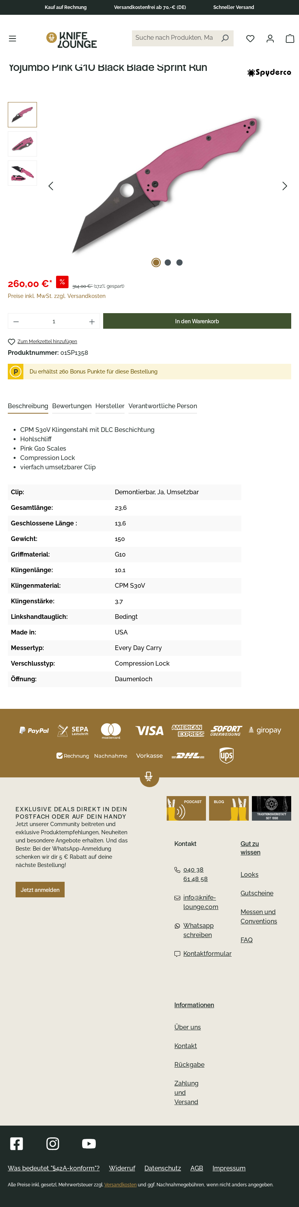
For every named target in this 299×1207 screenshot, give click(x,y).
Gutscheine (257, 893)
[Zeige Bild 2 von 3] (168, 262)
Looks (250, 874)
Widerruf (122, 1168)
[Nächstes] (285, 186)
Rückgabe (189, 1064)
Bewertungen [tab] (71, 406)
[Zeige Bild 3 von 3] (179, 262)
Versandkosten (120, 1185)
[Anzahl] (54, 321)
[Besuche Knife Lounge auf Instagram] (53, 1144)
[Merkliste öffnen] (250, 38)
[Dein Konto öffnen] (270, 38)
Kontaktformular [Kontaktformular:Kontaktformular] (191, 953)
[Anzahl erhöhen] (92, 321)
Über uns (187, 1027)
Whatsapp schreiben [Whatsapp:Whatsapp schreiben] (191, 930)
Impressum (229, 1168)
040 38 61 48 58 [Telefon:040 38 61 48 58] (191, 874)
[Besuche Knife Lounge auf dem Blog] (228, 808)
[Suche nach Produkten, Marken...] (174, 38)
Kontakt (185, 1046)
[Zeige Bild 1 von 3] (156, 262)
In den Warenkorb (197, 321)
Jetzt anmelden (40, 889)
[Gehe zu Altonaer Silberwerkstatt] (271, 808)
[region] (149, 186)
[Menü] (12, 38)
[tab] (28, 407)
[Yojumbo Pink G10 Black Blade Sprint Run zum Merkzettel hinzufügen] (42, 341)
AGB (196, 1168)
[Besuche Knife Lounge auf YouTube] (89, 1144)
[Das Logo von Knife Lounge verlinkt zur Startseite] (72, 39)
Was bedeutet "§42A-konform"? (54, 1168)
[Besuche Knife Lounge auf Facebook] (16, 1144)
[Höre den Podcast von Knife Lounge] (186, 808)
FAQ (247, 940)
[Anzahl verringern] (16, 321)
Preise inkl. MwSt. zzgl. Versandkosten (57, 296)
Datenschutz (162, 1168)
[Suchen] (225, 38)
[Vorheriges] (50, 186)
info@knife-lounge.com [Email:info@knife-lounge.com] (191, 902)
